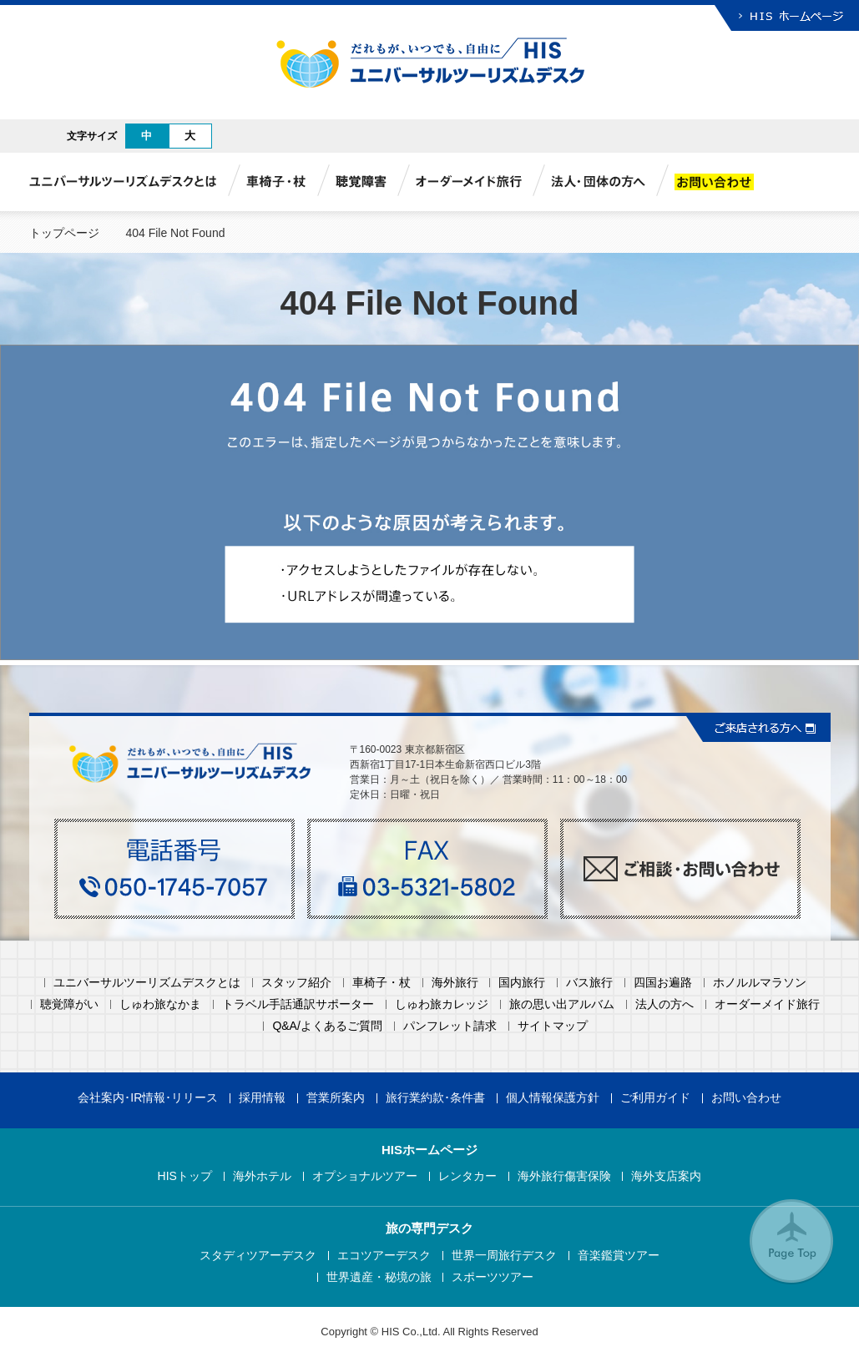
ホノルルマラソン (759, 982)
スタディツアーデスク (258, 1255)
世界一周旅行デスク (504, 1255)
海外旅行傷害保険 (564, 1176)
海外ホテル (262, 1176)
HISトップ (185, 1176)
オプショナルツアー (364, 1176)
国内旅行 (521, 982)
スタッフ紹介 (296, 982)
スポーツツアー (492, 1277)
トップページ (64, 233)
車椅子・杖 (381, 982)
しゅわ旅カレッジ (441, 1004)
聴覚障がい (69, 1004)
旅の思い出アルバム (561, 1004)
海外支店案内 (666, 1176)
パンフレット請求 (450, 1026)
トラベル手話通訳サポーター (298, 1004)
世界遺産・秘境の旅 (379, 1277)
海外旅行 (455, 982)
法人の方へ (664, 1004)
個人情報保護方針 (552, 1097)
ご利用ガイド (655, 1097)
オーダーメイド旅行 (767, 1004)
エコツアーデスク (384, 1255)
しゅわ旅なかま (160, 1004)
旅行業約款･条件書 (435, 1097)
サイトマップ (553, 1026)
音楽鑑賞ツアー (618, 1255)
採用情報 (262, 1097)
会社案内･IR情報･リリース (148, 1097)
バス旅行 (589, 982)
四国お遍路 (663, 982)
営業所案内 (335, 1097)
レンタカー (467, 1176)
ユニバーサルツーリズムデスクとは (146, 982)
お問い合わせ (746, 1097)
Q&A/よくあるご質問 (326, 1026)
